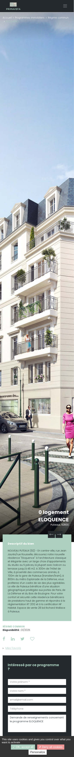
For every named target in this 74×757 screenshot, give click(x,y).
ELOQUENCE (53, 519)
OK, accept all (23, 747)
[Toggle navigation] (65, 6)
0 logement (54, 512)
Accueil (7, 17)
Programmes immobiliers (29, 17)
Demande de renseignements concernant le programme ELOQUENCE (37, 723)
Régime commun (58, 17)
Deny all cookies (51, 747)
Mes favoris (13, 648)
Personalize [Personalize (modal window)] (37, 752)
